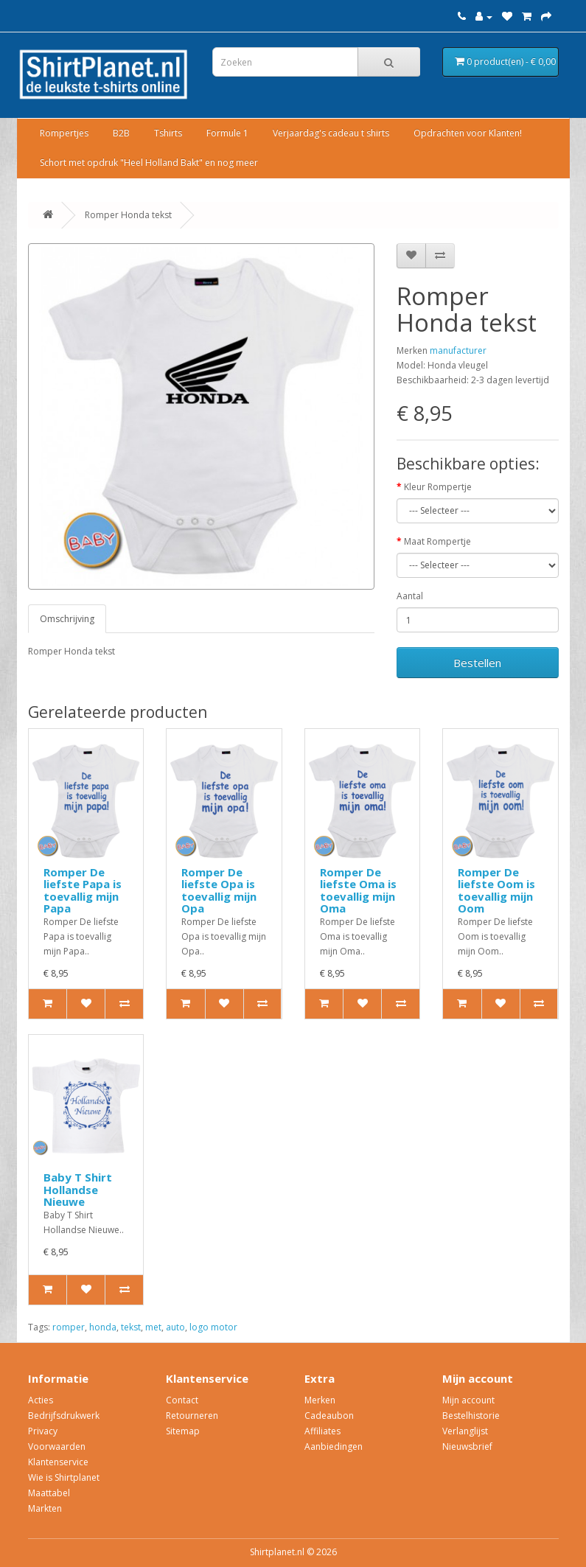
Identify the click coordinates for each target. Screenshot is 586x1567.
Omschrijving (67, 619)
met (153, 1327)
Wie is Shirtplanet (64, 1477)
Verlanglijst (465, 1431)
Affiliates (322, 1431)
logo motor (213, 1327)
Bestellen (477, 662)
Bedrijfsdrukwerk (64, 1415)
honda (102, 1327)
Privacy (42, 1431)
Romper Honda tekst (128, 215)
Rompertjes (64, 133)
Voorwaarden (57, 1446)
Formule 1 (227, 133)
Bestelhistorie (471, 1415)
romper (68, 1327)
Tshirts (168, 133)
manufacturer (458, 350)
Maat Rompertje (437, 541)
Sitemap (183, 1431)
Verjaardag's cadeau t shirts (331, 133)
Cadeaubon (329, 1415)
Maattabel (49, 1493)
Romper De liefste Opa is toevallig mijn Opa (219, 890)
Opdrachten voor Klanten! (468, 133)
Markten (45, 1508)
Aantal (410, 596)
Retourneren (192, 1415)
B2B (121, 133)
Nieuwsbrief (467, 1446)
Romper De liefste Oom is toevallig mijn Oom (496, 890)
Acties (40, 1400)
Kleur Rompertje (438, 487)
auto (175, 1327)
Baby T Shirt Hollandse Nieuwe (77, 1189)
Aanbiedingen (333, 1446)
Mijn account (468, 1400)
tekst (131, 1327)
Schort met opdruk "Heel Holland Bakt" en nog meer (149, 162)
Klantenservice (58, 1462)
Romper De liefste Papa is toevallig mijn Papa (82, 890)
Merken (319, 1400)
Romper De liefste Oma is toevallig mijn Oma (358, 890)
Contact (182, 1400)
